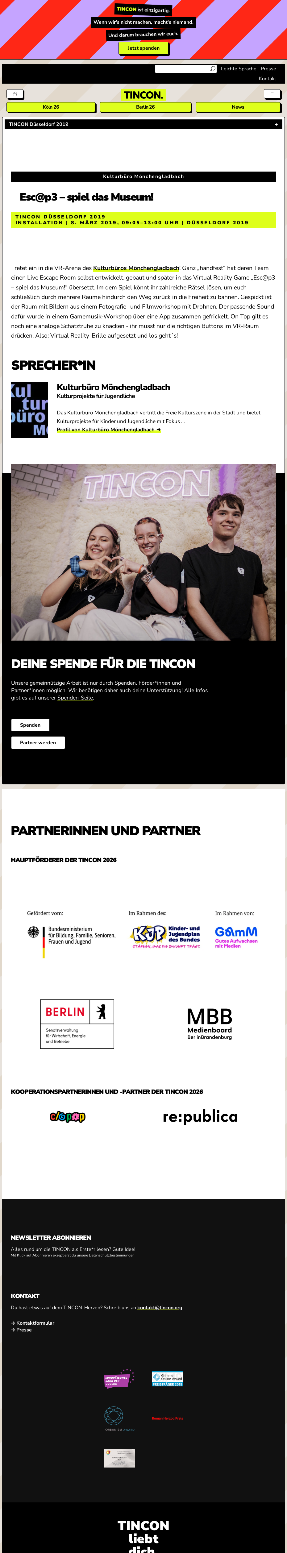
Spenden (30, 725)
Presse (268, 68)
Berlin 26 (145, 107)
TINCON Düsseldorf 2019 (39, 124)
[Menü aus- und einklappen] (272, 93)
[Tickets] (14, 93)
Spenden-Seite (75, 697)
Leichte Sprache (238, 68)
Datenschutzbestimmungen (112, 1255)
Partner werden (38, 742)
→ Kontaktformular (32, 1323)
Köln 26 (51, 107)
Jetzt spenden (144, 48)
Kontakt (267, 78)
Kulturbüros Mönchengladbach (136, 268)
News (238, 107)
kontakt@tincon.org (159, 1307)
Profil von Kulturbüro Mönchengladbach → (109, 429)
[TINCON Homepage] (143, 95)
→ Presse (21, 1330)
